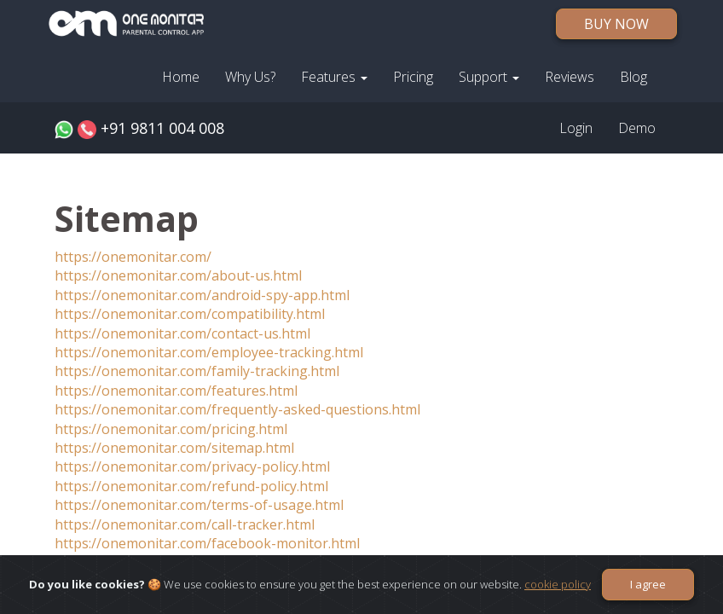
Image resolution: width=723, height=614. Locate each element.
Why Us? (250, 76)
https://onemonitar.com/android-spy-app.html (202, 295)
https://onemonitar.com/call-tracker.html (185, 524)
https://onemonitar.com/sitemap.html (174, 447)
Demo (637, 128)
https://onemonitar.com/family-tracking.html (197, 371)
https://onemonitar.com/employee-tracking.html (209, 352)
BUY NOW (616, 23)
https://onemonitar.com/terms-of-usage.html (199, 504)
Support (489, 76)
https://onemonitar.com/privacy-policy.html (192, 466)
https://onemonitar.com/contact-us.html (182, 333)
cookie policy (557, 584)
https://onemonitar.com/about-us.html (178, 275)
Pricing (413, 76)
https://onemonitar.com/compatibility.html (190, 313)
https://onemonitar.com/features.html (176, 390)
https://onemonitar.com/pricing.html (171, 429)
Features (334, 76)
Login (576, 128)
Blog (633, 76)
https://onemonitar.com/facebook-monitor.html (207, 543)
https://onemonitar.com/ (133, 256)
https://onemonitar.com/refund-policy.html (191, 486)
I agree (648, 584)
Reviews (569, 76)
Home (181, 76)
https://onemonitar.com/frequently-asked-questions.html (237, 409)
